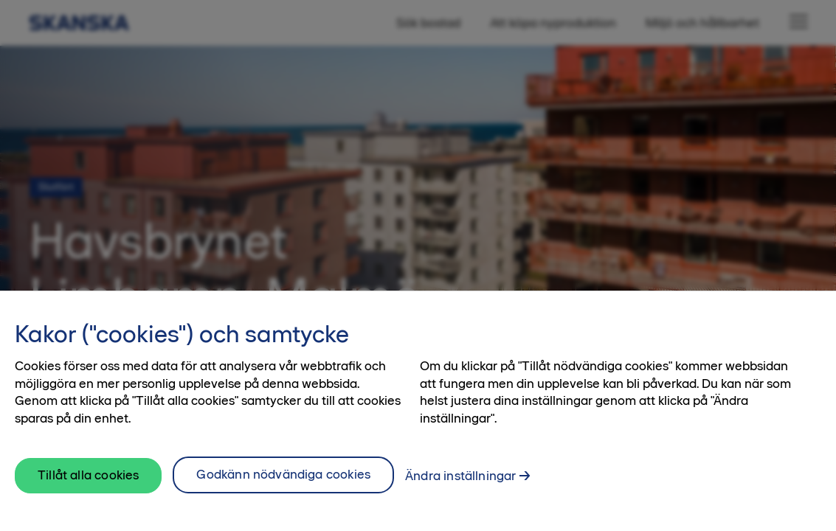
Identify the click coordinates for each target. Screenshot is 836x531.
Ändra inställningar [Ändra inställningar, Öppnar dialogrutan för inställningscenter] (460, 477)
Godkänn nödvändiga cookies (283, 476)
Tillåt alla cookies (88, 476)
